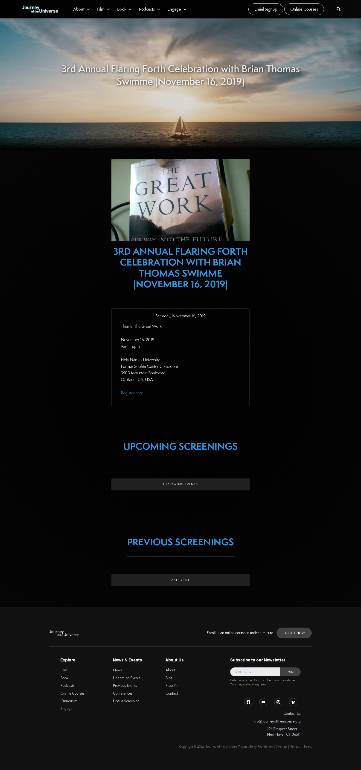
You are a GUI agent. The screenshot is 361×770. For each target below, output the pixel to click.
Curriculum (69, 701)
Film (64, 670)
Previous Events (125, 685)
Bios (169, 678)
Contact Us (292, 713)
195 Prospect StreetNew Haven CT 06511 (284, 731)
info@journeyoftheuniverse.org (277, 721)
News (117, 670)
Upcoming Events (180, 484)
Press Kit (172, 685)
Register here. (132, 392)
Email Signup (265, 9)
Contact (172, 693)
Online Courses (304, 9)
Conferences (122, 693)
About (170, 670)
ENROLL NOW (294, 633)
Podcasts (67, 685)
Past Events (180, 580)
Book (65, 678)
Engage (66, 708)
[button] (82, 9)
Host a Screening (126, 701)
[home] (40, 9)
